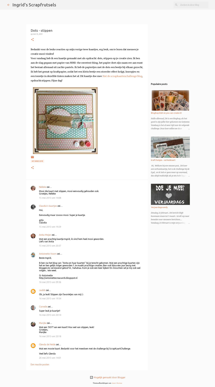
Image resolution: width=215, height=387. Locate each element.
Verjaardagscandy (159, 207)
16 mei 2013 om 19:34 (50, 298)
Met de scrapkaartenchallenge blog (122, 76)
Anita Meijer (45, 235)
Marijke (43, 323)
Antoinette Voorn (48, 253)
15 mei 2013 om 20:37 (50, 245)
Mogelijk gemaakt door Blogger (107, 377)
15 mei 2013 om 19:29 (50, 226)
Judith (42, 290)
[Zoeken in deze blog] (193, 5)
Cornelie (43, 306)
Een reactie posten (40, 364)
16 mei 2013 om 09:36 (50, 282)
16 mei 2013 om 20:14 (50, 315)
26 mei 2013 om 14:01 (50, 358)
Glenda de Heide (47, 344)
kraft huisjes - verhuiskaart (163, 160)
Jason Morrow (117, 383)
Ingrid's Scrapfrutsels (34, 4)
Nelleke (42, 187)
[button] (32, 40)
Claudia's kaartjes (48, 206)
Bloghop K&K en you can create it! (166, 113)
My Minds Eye (37, 161)
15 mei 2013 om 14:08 (50, 198)
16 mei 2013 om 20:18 (50, 336)
